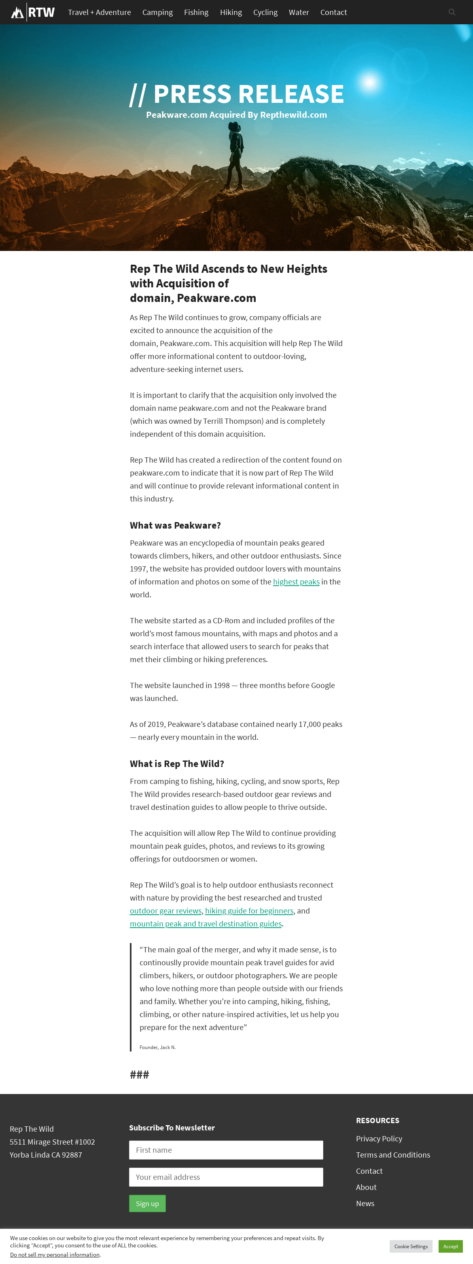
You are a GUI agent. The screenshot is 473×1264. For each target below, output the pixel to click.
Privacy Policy (379, 1138)
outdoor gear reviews (166, 910)
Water (299, 12)
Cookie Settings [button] (411, 1246)
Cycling (265, 12)
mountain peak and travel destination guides (206, 923)
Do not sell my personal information (55, 1254)
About (366, 1187)
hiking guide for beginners (249, 910)
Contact (333, 12)
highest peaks (296, 581)
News (365, 1203)
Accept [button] (450, 1246)
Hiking (231, 12)
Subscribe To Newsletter (172, 1127)
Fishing (196, 12)
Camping (157, 12)
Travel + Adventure (99, 12)
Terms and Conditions (393, 1154)
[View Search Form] (452, 12)
